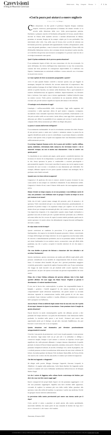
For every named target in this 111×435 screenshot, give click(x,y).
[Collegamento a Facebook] (101, 4)
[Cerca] (95, 4)
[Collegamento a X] (104, 4)
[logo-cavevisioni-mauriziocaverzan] (16, 4)
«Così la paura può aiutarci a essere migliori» (55, 17)
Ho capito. (97, 432)
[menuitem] (70, 4)
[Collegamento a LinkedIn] (106, 4)
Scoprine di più (91, 432)
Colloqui (60, 21)
